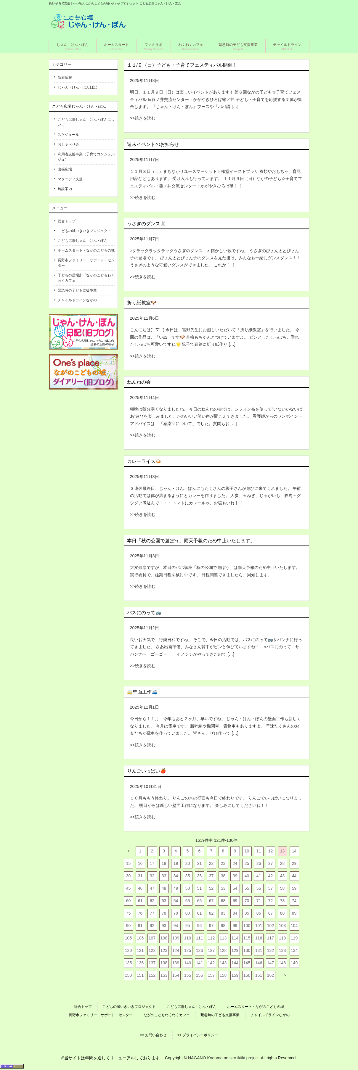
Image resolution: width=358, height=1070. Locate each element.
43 (282, 875)
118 (282, 938)
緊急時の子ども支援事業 (77, 290)
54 (235, 888)
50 (187, 888)
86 (258, 913)
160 (246, 975)
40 (247, 875)
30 (128, 875)
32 (152, 875)
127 (211, 950)
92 (152, 925)
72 (270, 900)
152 (152, 975)
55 (247, 888)
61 (140, 900)
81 (199, 913)
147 (270, 962)
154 (175, 975)
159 (235, 975)
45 (128, 888)
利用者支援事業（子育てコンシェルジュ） (86, 157)
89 (294, 913)
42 (270, 875)
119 (294, 938)
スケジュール (68, 135)
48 (164, 888)
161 (258, 975)
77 (152, 913)
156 (199, 975)
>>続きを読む (143, 118)
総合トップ (67, 221)
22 (211, 863)
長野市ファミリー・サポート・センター (86, 263)
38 (223, 875)
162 (270, 975)
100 (246, 925)
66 (199, 900)
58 (282, 888)
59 (294, 888)
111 (199, 938)
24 (235, 863)
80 (187, 913)
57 (270, 888)
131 (258, 950)
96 (199, 925)
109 (175, 938)
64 (176, 900)
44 (294, 875)
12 (270, 851)
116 (258, 938)
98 (223, 925)
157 (211, 975)
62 (152, 900)
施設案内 (65, 189)
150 (128, 975)
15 (128, 863)
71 (258, 900)
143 (223, 962)
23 (223, 863)
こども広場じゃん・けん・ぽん (82, 241)
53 (223, 888)
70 (247, 900)
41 (258, 875)
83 (223, 913)
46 (140, 888)
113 (223, 938)
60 (128, 900)
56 (258, 888)
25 (247, 863)
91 (140, 925)
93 (164, 925)
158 (223, 975)
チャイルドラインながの (77, 300)
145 (246, 962)
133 (282, 950)
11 (258, 851)
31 (140, 875)
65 (187, 900)
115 (246, 938)
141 (199, 962)
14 (294, 851)
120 (128, 950)
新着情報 (65, 77)
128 (223, 950)
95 (187, 925)
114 (235, 938)
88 (282, 913)
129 (235, 950)
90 (128, 925)
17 (152, 863)
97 (211, 925)
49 (176, 888)
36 (199, 875)
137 (152, 962)
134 (294, 950)
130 (246, 950)
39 (235, 875)
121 (140, 950)
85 (247, 913)
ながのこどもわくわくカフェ (167, 1015)
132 (270, 950)
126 (199, 950)
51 (199, 888)
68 (223, 900)
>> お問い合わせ (153, 1035)
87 (270, 913)
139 (175, 962)
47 (152, 888)
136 (140, 962)
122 (152, 950)
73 (282, 900)
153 (163, 975)
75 (128, 913)
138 (163, 962)
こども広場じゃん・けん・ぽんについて (86, 122)
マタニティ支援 (70, 179)
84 (235, 913)
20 (187, 863)
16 (140, 863)
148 (282, 962)
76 (140, 913)
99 (235, 925)
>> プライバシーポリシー (197, 1035)
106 (140, 938)
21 (199, 863)
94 (176, 925)
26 (258, 863)
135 (128, 962)
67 (211, 900)
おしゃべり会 (68, 144)
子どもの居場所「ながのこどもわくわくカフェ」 (86, 278)
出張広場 (65, 169)
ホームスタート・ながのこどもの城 (86, 250)
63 (164, 900)
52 (211, 888)
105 (128, 938)
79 (176, 913)
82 (211, 913)
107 (152, 938)
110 (187, 938)
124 (175, 950)
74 (294, 900)
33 (164, 875)
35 (187, 875)
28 (282, 863)
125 (187, 950)
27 (270, 863)
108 (163, 938)
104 (294, 925)
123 (163, 950)
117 (270, 938)
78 (164, 913)
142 (211, 962)
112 (211, 938)
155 (187, 975)
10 (247, 851)
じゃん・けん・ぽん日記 (77, 87)
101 (258, 925)
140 (187, 962)
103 (282, 925)
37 (211, 875)
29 (294, 863)
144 (235, 962)
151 (140, 975)
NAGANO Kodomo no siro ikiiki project (223, 1057)
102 (270, 925)
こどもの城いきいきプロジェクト (84, 231)
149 (294, 962)
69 (235, 900)
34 (176, 875)
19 (176, 863)
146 (258, 962)
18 (164, 863)
